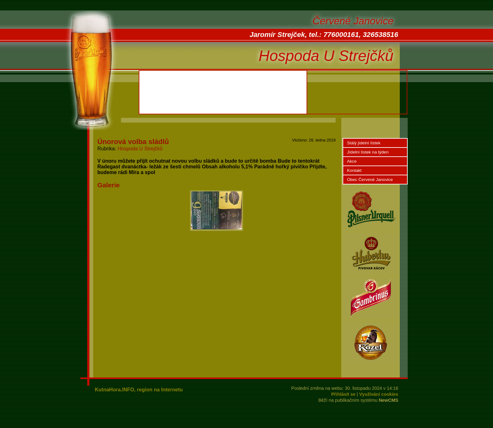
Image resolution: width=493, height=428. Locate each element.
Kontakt (354, 170)
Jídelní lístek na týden (367, 152)
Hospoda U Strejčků (140, 148)
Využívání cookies (378, 394)
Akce (351, 161)
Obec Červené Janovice (370, 179)
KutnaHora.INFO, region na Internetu (139, 389)
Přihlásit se (343, 394)
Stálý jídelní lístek (363, 143)
